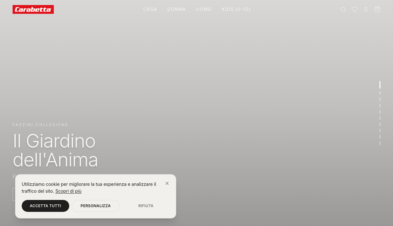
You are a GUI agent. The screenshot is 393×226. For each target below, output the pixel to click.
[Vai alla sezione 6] (379, 118)
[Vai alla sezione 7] (379, 124)
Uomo (204, 9)
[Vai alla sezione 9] (379, 137)
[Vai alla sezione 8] (379, 130)
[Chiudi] (167, 183)
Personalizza (96, 205)
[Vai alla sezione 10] (379, 143)
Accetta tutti (45, 205)
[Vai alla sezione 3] (379, 99)
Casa (150, 9)
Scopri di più (68, 191)
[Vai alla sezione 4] (379, 105)
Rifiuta (146, 205)
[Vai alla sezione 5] (379, 112)
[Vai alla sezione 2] (379, 93)
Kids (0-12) (236, 9)
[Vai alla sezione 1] (379, 85)
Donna (176, 9)
